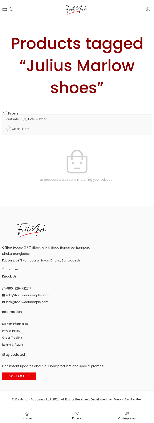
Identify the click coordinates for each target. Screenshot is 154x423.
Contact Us (19, 376)
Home (27, 415)
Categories (127, 415)
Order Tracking (12, 337)
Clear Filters (20, 129)
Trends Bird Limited (127, 399)
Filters (10, 113)
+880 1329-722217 (17, 288)
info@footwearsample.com (27, 302)
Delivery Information (15, 323)
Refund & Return (12, 344)
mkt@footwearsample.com (27, 295)
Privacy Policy (11, 330)
